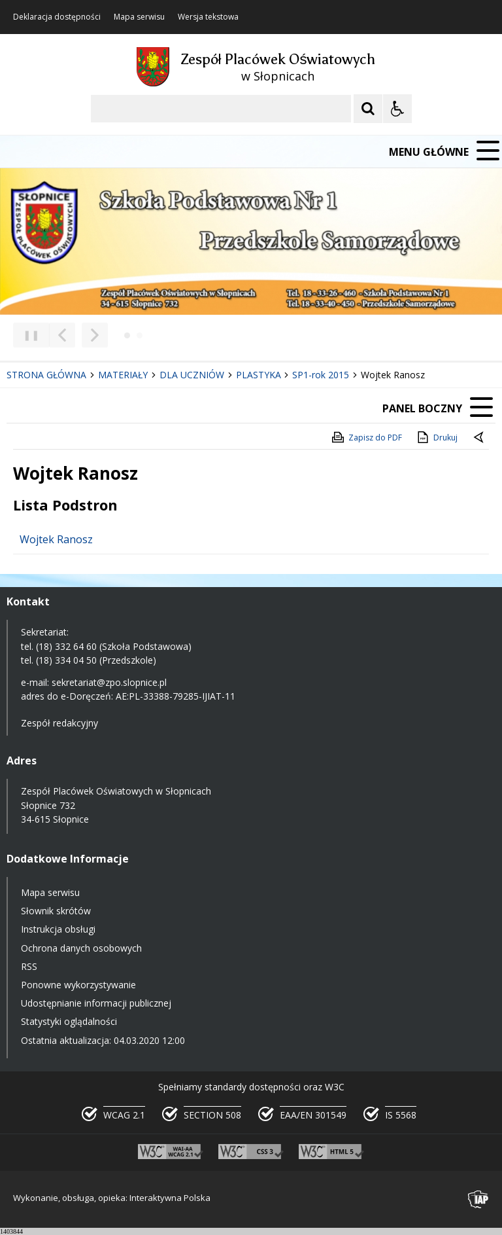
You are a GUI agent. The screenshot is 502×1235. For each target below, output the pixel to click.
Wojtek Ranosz (56, 539)
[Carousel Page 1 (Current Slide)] (127, 335)
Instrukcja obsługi (58, 929)
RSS (29, 966)
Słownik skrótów (56, 910)
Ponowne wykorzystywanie (78, 984)
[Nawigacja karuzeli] (78, 335)
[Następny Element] (95, 335)
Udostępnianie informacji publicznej (96, 1003)
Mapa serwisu (139, 17)
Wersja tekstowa (208, 17)
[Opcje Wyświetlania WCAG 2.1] (397, 108)
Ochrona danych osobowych (81, 948)
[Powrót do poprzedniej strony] (480, 438)
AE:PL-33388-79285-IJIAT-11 (175, 696)
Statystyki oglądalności (69, 1021)
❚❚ (26, 334)
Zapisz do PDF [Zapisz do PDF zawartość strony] (366, 437)
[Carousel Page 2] (139, 335)
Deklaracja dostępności (57, 17)
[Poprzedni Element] (62, 335)
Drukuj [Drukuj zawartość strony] (436, 437)
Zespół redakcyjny (59, 723)
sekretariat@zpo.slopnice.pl (109, 682)
